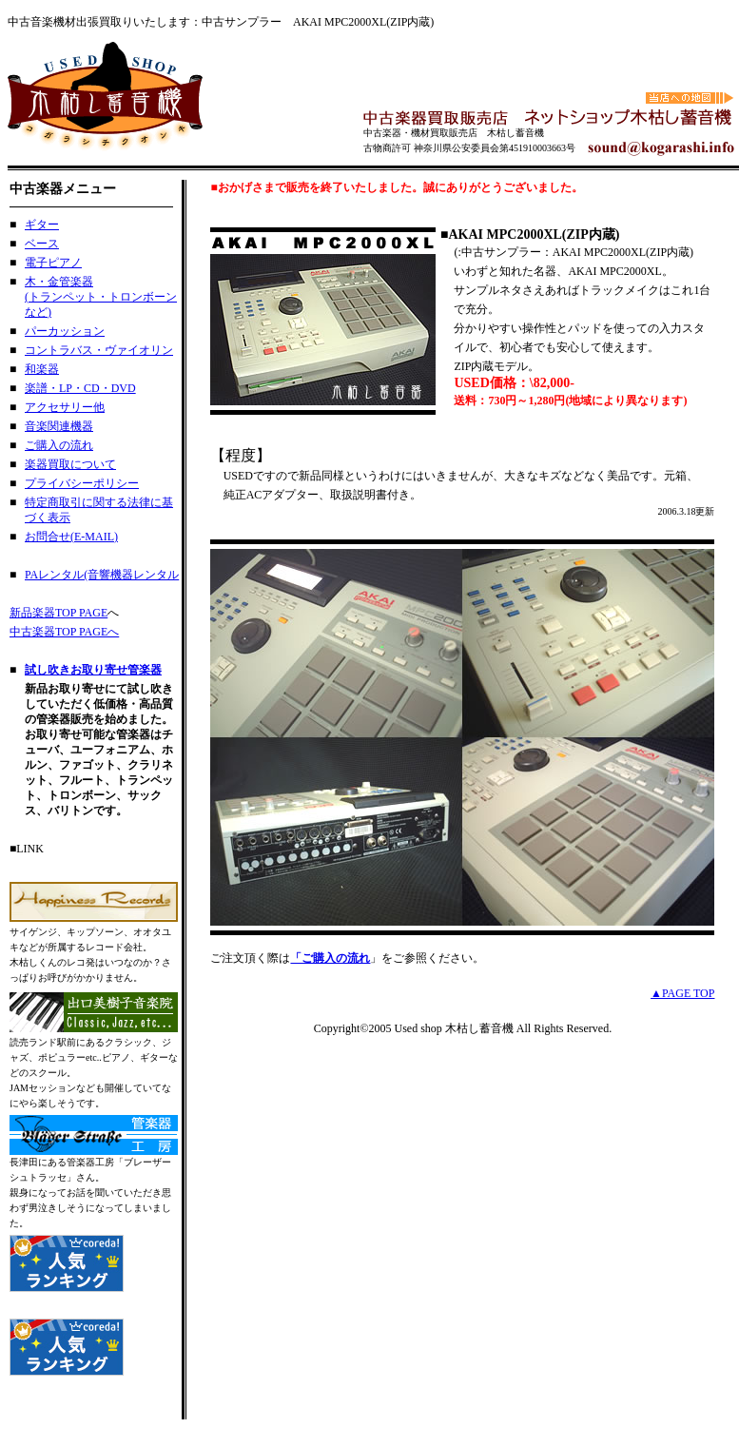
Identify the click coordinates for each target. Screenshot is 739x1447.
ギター (42, 224)
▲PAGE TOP (682, 993)
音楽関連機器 (59, 426)
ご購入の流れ (59, 445)
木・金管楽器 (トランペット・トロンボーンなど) (101, 297)
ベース (42, 243)
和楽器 (42, 369)
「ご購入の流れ (330, 958)
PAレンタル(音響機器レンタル (102, 574)
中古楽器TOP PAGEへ (64, 631)
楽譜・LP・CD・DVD (80, 388)
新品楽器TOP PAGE (58, 612)
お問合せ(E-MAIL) (71, 536)
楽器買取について (70, 464)
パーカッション (65, 331)
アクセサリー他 (65, 407)
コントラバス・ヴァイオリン (99, 350)
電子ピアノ (53, 262)
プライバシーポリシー (82, 483)
